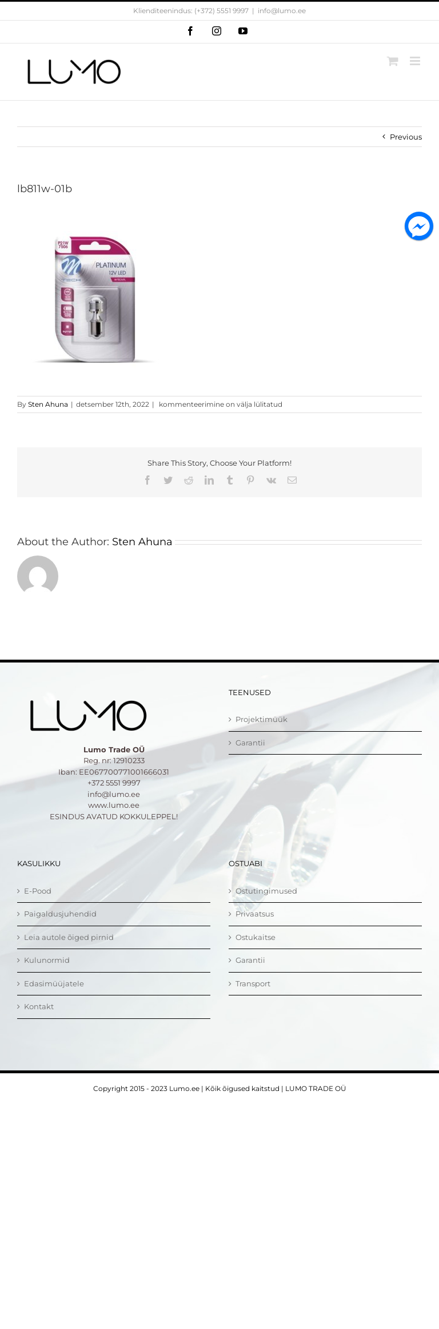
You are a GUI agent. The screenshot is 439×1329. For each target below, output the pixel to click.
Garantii (250, 742)
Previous (406, 136)
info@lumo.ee (282, 10)
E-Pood (37, 890)
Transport (253, 983)
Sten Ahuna (48, 404)
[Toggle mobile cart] (392, 61)
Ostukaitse (256, 937)
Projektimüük (262, 719)
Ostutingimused (266, 890)
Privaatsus (255, 913)
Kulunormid (47, 960)
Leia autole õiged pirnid (69, 937)
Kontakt (39, 1006)
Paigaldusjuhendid (60, 913)
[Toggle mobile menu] (416, 61)
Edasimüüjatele (54, 983)
